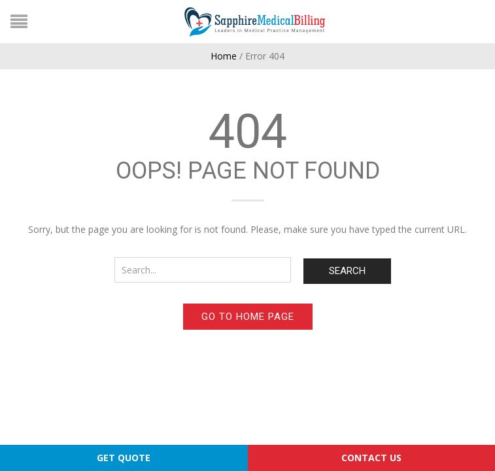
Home (224, 56)
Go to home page (247, 317)
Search (347, 271)
